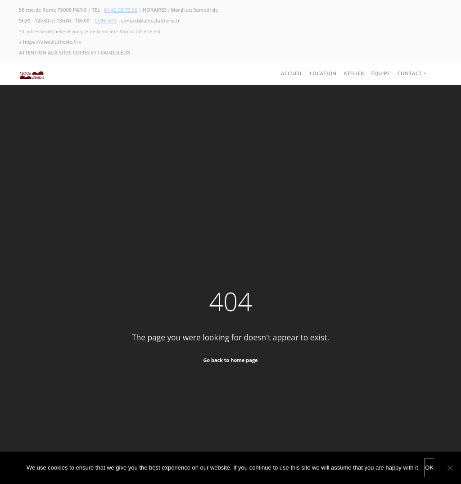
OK (429, 467)
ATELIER (353, 73)
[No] (449, 467)
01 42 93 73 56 (120, 9)
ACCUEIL (292, 73)
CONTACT (106, 20)
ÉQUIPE (380, 73)
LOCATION (323, 73)
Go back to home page (230, 360)
